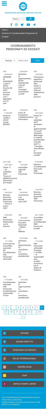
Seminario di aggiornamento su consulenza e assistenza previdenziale (24, 290)
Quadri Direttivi (18, 341)
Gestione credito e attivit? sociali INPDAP (6, 120)
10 (11, 312)
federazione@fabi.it (8, 402)
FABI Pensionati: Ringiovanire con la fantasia (8, 221)
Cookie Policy (17, 400)
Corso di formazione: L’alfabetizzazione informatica (25, 116)
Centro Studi (17, 367)
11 (17, 312)
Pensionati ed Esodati (19, 350)
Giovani (16, 333)
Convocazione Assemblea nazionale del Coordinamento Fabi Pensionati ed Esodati (9, 251)
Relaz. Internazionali (19, 358)
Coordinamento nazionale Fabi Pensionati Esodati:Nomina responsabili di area (9, 289)
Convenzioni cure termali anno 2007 (23, 198)
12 (23, 312)
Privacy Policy (6, 400)
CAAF (15, 375)
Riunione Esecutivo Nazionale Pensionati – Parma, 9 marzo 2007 (7, 201)
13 (29, 312)
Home (4, 30)
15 (39, 312)
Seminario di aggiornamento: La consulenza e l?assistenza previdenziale (24, 248)
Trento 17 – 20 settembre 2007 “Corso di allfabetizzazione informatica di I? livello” (10, 175)
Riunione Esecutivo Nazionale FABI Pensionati (38, 196)
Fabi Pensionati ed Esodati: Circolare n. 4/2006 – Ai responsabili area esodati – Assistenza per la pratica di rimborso (39, 257)
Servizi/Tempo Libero (19, 383)
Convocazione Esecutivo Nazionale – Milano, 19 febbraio (24, 226)
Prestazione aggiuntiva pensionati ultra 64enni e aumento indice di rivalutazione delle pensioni (39, 87)
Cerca (37, 60)
